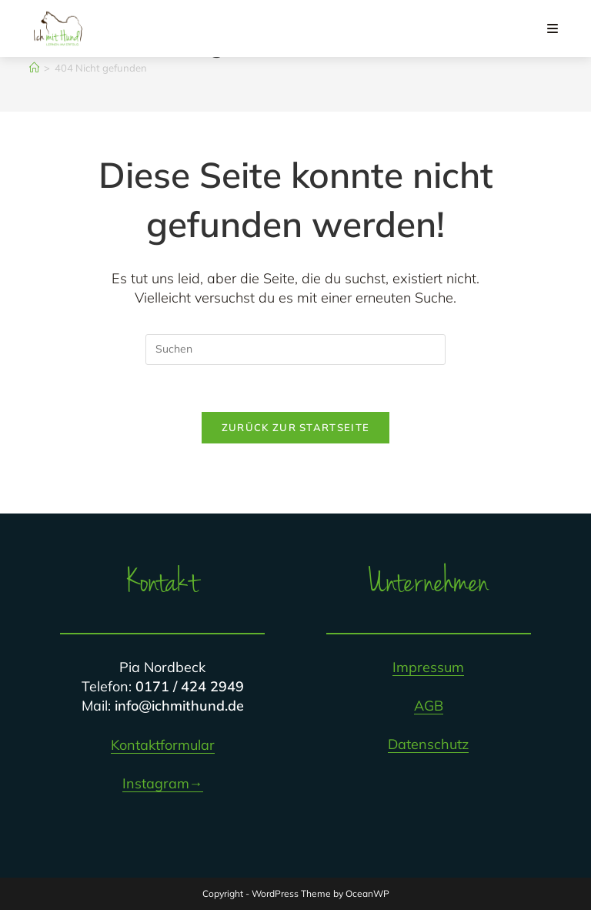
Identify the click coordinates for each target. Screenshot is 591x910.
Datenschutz (428, 744)
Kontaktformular (163, 745)
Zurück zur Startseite (295, 427)
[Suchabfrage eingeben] (295, 349)
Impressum (428, 667)
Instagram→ (162, 783)
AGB (428, 705)
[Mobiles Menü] (553, 28)
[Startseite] (34, 68)
